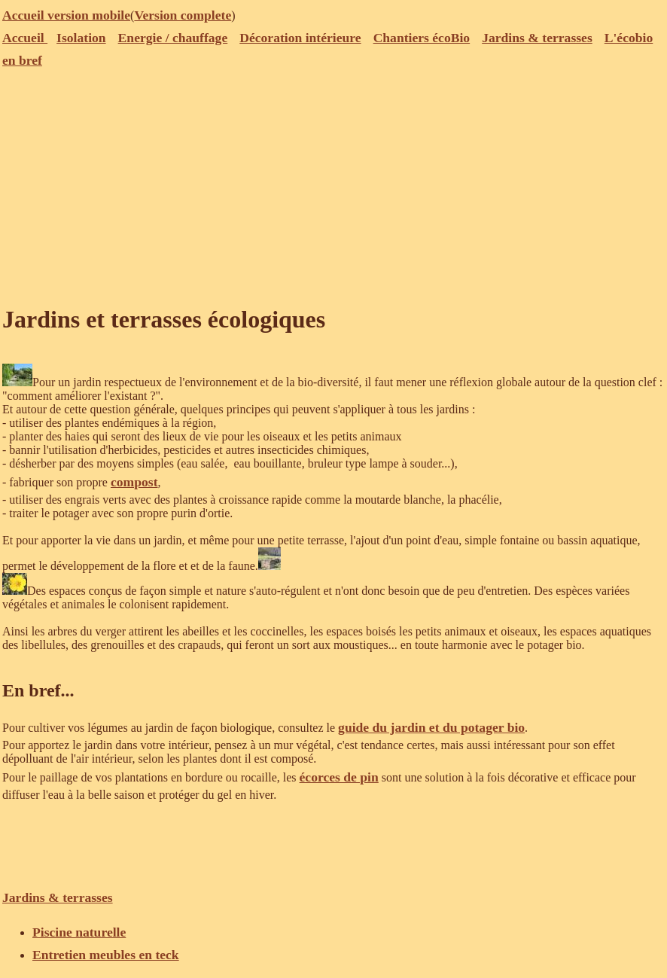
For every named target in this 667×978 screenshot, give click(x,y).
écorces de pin (339, 777)
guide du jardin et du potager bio (431, 727)
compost (134, 481)
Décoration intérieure (300, 37)
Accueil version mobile (66, 15)
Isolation (81, 37)
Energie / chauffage (173, 37)
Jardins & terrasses (537, 37)
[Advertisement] (333, 184)
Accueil (24, 37)
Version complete (182, 15)
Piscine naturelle (79, 932)
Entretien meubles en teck (105, 954)
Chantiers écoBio (422, 37)
